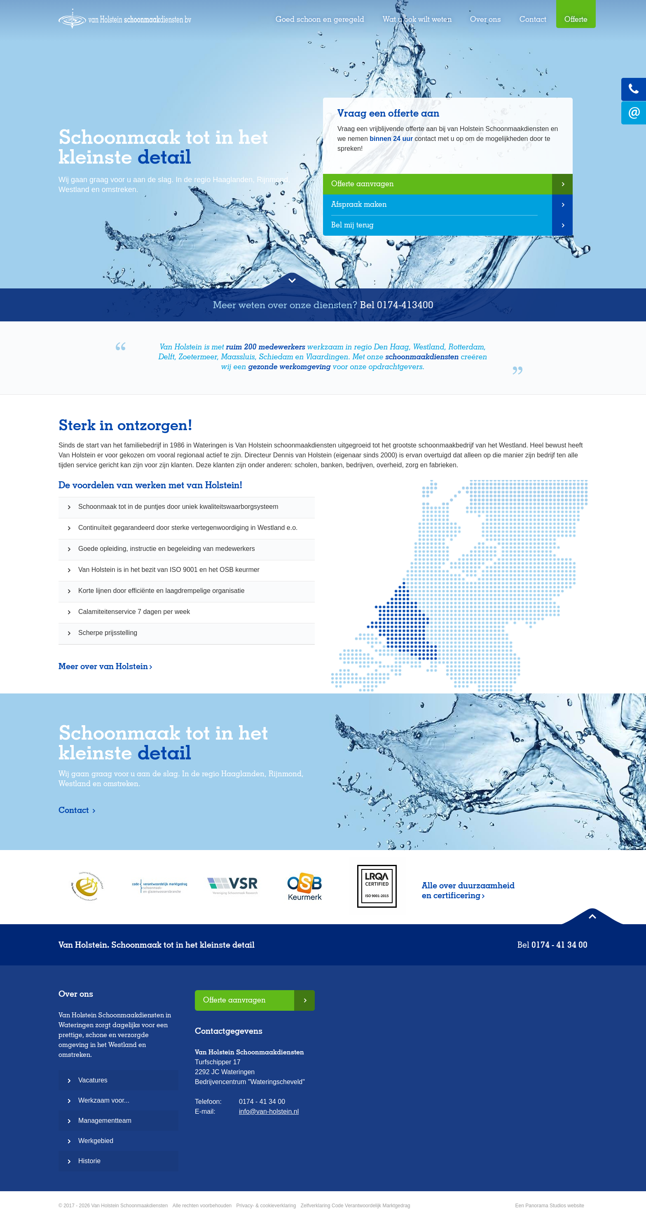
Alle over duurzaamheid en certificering (468, 890)
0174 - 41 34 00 (559, 945)
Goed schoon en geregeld (320, 19)
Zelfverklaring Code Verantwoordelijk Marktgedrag (355, 1206)
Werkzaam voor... (103, 1100)
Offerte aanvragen (362, 183)
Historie (89, 1160)
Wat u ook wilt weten (417, 19)
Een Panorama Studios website (549, 1206)
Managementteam (104, 1120)
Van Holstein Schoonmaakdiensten (125, 23)
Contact (533, 19)
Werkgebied (95, 1140)
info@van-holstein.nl (269, 1111)
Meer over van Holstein (103, 666)
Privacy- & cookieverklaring (266, 1206)
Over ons (485, 19)
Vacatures (93, 1080)
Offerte (575, 19)
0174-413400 (405, 305)
